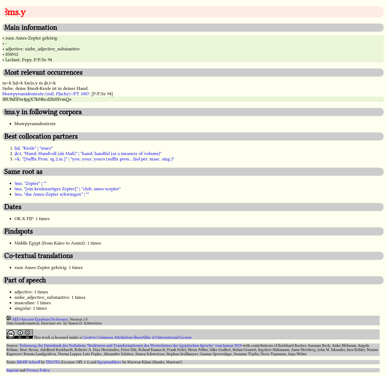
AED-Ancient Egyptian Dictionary (40, 319)
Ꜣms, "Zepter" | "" (30, 183)
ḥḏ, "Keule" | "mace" (33, 148)
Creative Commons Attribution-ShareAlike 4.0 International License (137, 337)
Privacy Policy (38, 370)
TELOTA (53, 362)
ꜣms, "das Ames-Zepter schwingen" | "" (51, 194)
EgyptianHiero (109, 362)
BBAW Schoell (28, 362)
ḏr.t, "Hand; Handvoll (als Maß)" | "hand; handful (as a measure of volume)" (88, 153)
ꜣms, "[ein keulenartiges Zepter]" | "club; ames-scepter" (67, 188)
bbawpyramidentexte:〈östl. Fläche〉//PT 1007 (45, 93)
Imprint (12, 370)
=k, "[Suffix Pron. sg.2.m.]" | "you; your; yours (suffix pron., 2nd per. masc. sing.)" (94, 159)
